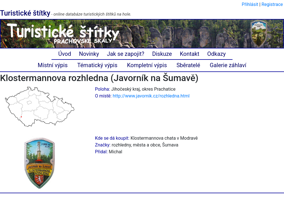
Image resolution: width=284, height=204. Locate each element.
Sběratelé (188, 65)
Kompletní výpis (147, 65)
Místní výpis (53, 65)
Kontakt (189, 53)
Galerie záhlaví (228, 65)
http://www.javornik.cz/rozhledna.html (151, 96)
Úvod (64, 53)
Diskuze (162, 53)
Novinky (89, 53)
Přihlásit (250, 4)
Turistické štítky (25, 13)
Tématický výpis (97, 65)
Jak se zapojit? (125, 53)
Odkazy (216, 53)
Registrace (272, 4)
